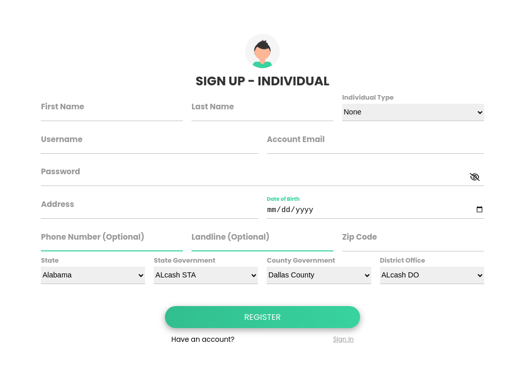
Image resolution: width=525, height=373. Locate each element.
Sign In (343, 339)
